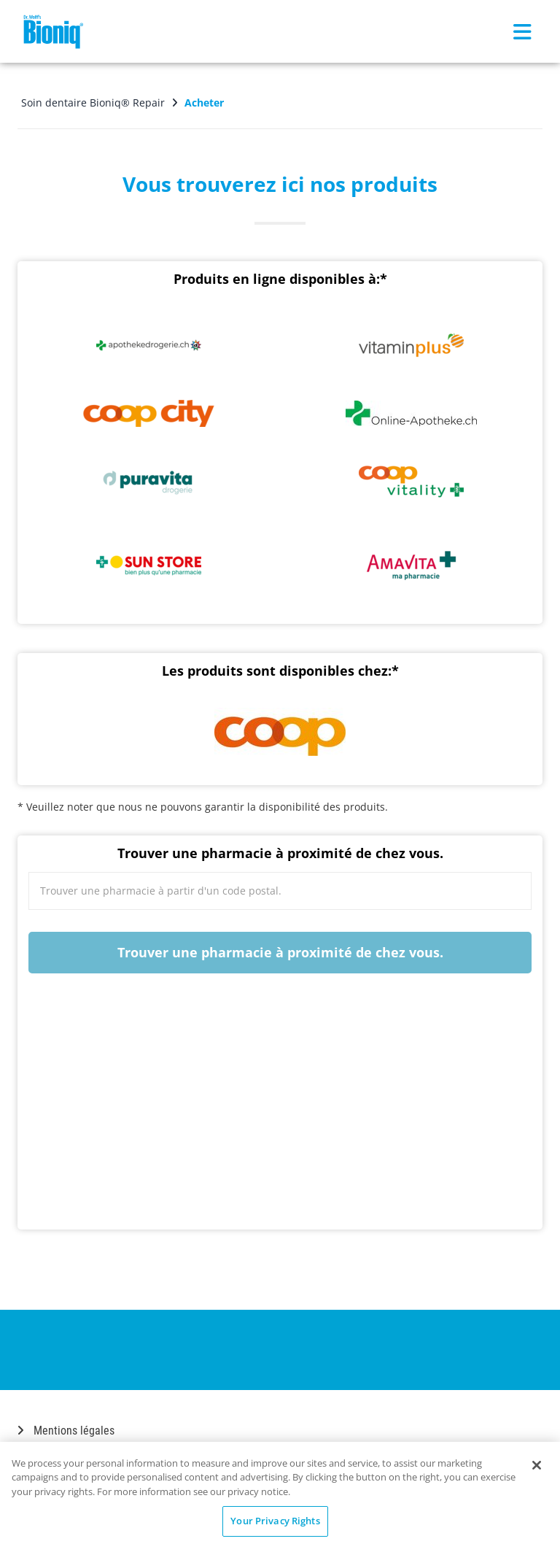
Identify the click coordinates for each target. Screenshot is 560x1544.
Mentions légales (66, 1425)
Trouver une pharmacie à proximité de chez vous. (280, 949)
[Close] (537, 1465)
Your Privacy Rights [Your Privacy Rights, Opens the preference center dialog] (274, 1520)
